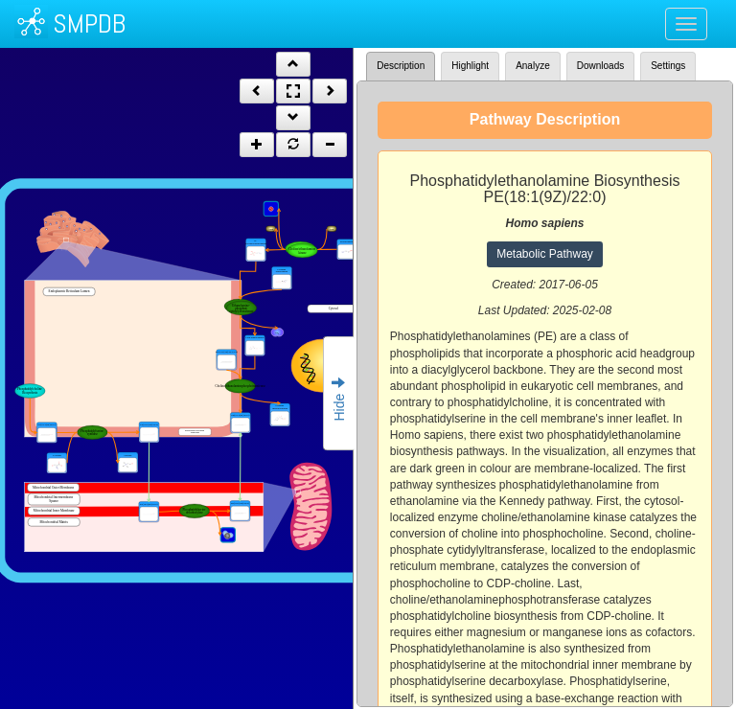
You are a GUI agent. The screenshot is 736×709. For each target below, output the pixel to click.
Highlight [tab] (470, 65)
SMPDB (89, 23)
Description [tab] (401, 65)
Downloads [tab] (600, 65)
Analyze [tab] (533, 65)
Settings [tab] (668, 65)
